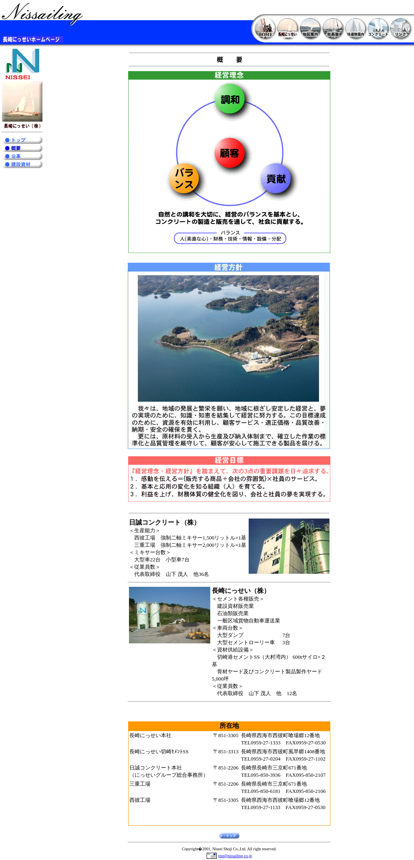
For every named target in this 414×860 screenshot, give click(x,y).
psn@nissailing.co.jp (235, 856)
